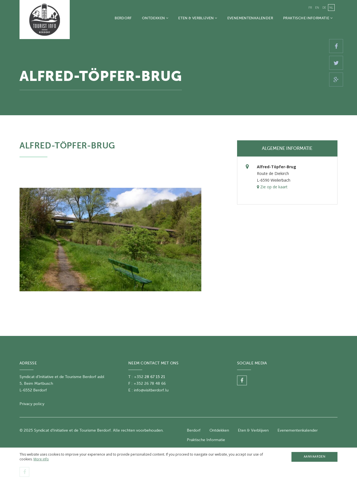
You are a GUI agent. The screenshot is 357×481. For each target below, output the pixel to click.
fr (310, 7)
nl (331, 7)
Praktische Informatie (307, 18)
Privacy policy (32, 404)
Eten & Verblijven (197, 18)
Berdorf (123, 18)
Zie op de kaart (272, 186)
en (317, 7)
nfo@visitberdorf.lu (151, 390)
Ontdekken (155, 18)
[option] (110, 239)
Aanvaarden (314, 456)
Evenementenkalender (250, 18)
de (324, 7)
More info (41, 459)
